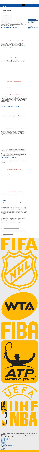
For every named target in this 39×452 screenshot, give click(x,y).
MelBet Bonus (19, 451)
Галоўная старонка (4, 4)
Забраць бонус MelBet (4, 21)
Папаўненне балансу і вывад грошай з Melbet (8, 446)
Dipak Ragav (3, 449)
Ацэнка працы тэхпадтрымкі (6, 18)
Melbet (11, 22)
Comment (2, 229)
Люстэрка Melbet (30, 26)
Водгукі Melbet (3, 442)
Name (2, 230)
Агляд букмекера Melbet (31, 22)
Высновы (3, 19)
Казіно (27, 4)
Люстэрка (30, 4)
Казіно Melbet (29, 25)
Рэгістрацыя (10, 4)
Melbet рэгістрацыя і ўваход (31, 21)
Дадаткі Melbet (3, 443)
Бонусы (34, 4)
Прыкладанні (15, 4)
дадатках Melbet (6, 97)
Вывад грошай (20, 4)
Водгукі (24, 4)
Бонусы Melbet (30, 23)
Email (2, 234)
